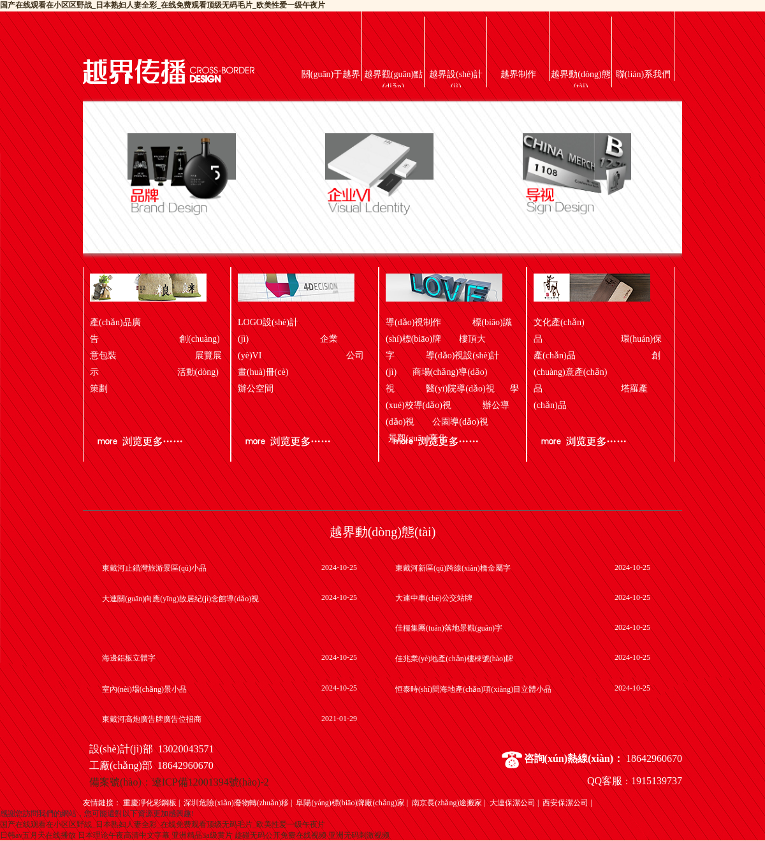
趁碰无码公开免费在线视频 (280, 835)
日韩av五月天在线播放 (38, 835)
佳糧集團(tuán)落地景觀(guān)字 (448, 628)
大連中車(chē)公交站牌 (433, 598)
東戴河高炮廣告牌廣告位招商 (151, 719)
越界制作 (518, 74)
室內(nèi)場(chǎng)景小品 (144, 689)
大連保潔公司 (513, 802)
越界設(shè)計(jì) (456, 80)
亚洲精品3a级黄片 (201, 835)
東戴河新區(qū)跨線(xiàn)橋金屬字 (453, 568)
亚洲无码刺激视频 (359, 835)
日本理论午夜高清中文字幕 (124, 835)
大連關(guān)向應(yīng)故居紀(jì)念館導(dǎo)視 (180, 598)
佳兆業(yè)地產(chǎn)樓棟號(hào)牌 (454, 658)
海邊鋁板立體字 (129, 658)
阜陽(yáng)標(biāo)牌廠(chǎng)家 (350, 802)
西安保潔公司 (565, 802)
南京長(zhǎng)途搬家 (447, 802)
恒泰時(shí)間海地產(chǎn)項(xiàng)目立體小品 (473, 689)
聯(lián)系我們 (643, 74)
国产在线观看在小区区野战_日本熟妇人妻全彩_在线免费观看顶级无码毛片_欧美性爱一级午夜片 (162, 5)
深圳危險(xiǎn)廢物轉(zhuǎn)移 (236, 802)
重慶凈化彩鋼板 (150, 802)
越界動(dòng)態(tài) (580, 80)
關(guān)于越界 (331, 74)
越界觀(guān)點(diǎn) (393, 80)
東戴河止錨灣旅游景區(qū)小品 (154, 568)
